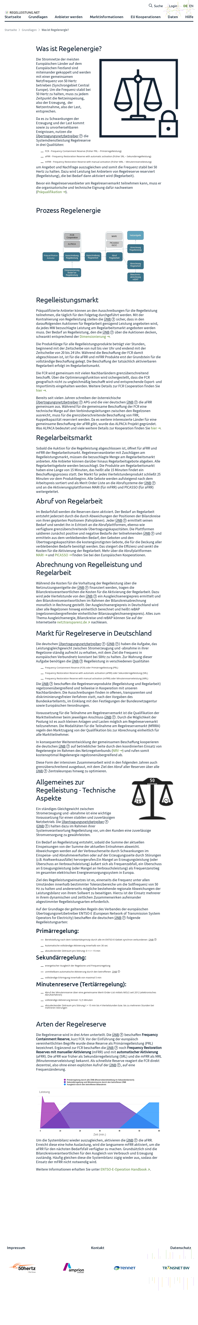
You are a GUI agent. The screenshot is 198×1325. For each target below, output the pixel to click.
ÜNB (107, 353)
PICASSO (61, 589)
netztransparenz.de (72, 656)
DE (185, 6)
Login (173, 6)
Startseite (13, 49)
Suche (156, 6)
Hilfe (189, 49)
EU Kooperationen (146, 49)
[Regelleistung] (42, 19)
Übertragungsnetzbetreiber (57, 169)
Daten (173, 49)
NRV (116, 784)
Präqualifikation (49, 225)
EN (191, 6)
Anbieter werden (68, 49)
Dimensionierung (93, 370)
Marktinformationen (106, 49)
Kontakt (97, 1281)
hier (39, 424)
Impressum (16, 1281)
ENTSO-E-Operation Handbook (124, 1203)
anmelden (8, 1322)
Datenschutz (180, 1281)
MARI (40, 589)
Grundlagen (37, 49)
